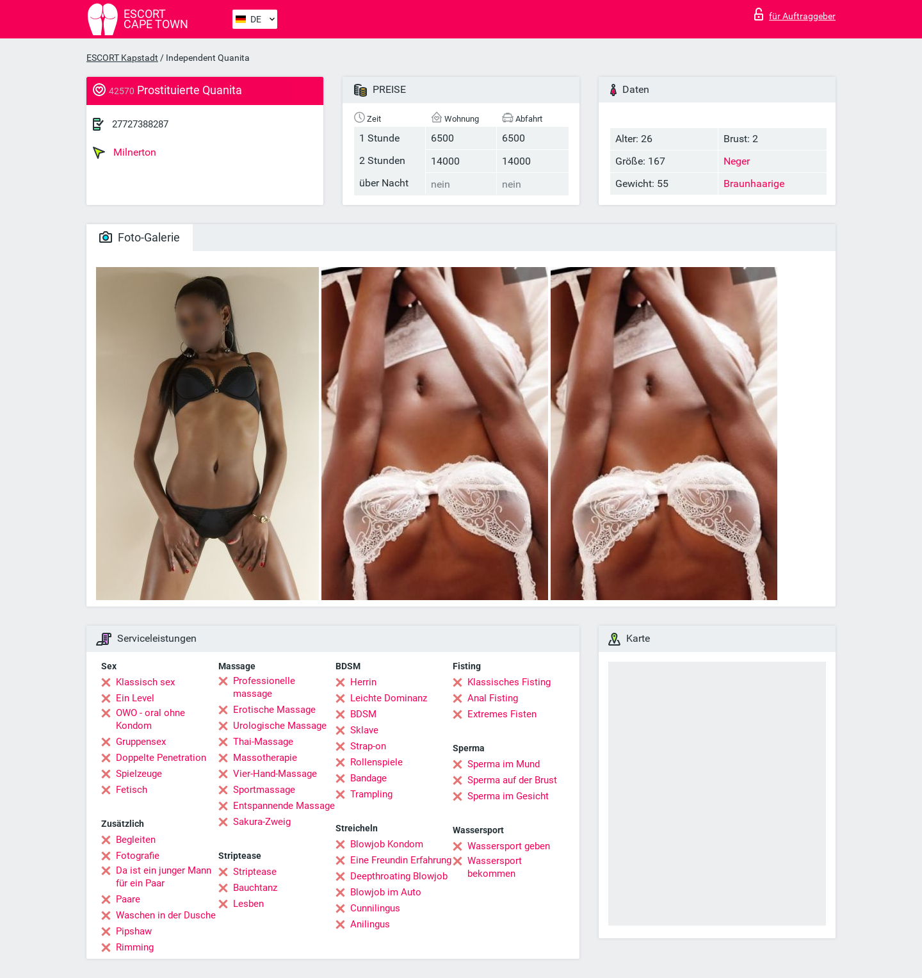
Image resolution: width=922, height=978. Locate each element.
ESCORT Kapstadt (122, 58)
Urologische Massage (280, 725)
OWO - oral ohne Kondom (150, 719)
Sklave (364, 730)
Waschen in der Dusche (166, 915)
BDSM (363, 714)
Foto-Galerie (139, 237)
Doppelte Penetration (161, 757)
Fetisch (131, 789)
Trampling (371, 794)
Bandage (368, 778)
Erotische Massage (274, 709)
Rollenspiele (376, 762)
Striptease (255, 871)
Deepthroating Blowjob (399, 876)
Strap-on (368, 746)
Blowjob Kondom (386, 844)
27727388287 (140, 124)
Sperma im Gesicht (508, 796)
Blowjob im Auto (385, 892)
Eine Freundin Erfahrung (400, 860)
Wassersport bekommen (494, 867)
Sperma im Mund (503, 764)
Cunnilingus (375, 908)
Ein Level (135, 698)
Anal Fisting (492, 698)
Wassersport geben (508, 846)
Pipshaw (134, 931)
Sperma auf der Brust (512, 780)
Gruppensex (141, 741)
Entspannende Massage (284, 805)
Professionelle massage (264, 687)
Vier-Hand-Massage (275, 773)
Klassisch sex (145, 682)
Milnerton (124, 152)
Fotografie (137, 855)
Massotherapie (265, 757)
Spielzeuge (139, 773)
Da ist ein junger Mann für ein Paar (163, 877)
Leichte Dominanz (388, 698)
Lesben (248, 903)
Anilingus (370, 924)
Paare (128, 899)
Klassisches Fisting (509, 682)
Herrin (363, 682)
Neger (737, 161)
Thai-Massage (263, 741)
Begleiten (136, 839)
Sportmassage (264, 789)
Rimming (135, 947)
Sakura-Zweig (262, 821)
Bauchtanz (255, 887)
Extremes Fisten (502, 714)
